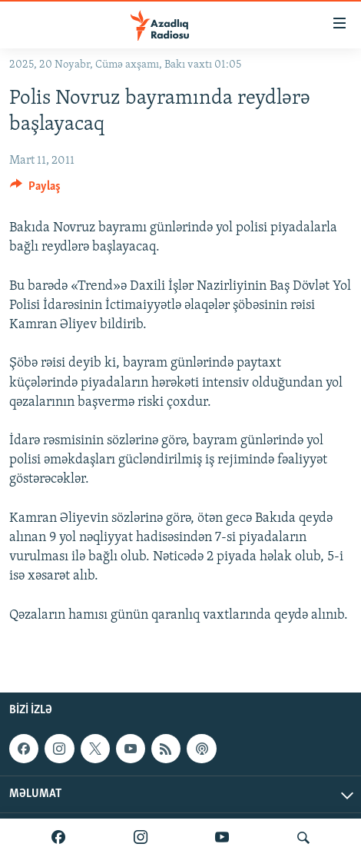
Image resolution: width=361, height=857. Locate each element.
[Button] (35, 189)
